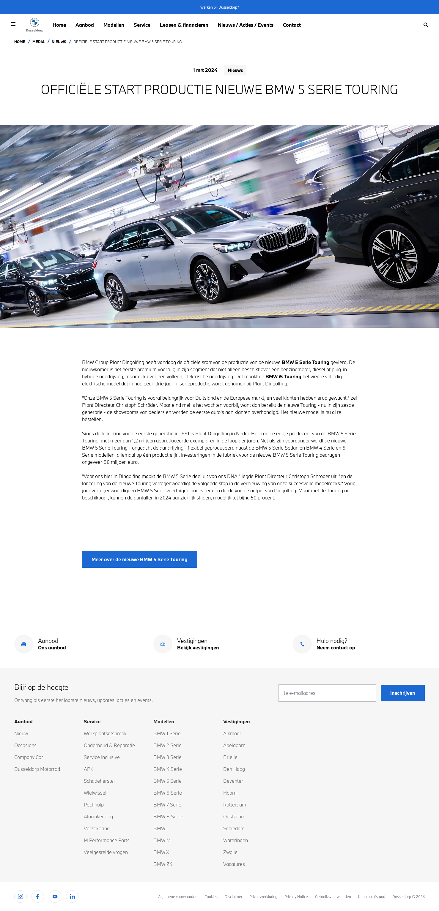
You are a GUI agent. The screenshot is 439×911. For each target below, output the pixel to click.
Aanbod (84, 25)
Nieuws (59, 41)
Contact (292, 25)
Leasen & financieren (184, 25)
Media (38, 41)
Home (59, 25)
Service (142, 25)
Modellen (113, 25)
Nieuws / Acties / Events (245, 25)
